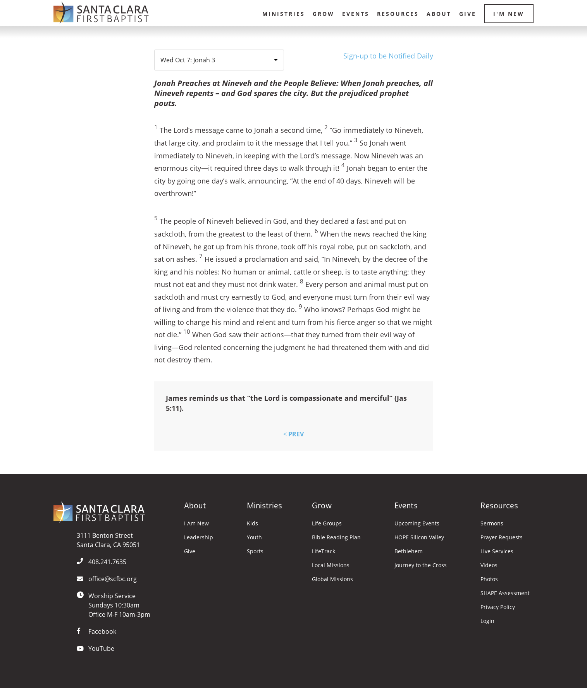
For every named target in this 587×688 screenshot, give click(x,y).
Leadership (198, 537)
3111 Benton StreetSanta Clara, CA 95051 (108, 540)
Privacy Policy (497, 607)
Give (467, 13)
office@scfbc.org (112, 579)
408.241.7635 (107, 562)
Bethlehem (408, 551)
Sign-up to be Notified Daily (388, 55)
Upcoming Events (416, 523)
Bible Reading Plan (336, 537)
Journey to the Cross (420, 565)
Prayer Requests (501, 537)
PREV (293, 434)
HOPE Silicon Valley (419, 537)
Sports (255, 551)
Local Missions (330, 565)
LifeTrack (323, 551)
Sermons (491, 523)
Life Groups (327, 523)
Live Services (496, 551)
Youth (254, 537)
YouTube (101, 648)
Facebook (102, 631)
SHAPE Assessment (505, 593)
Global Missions (332, 579)
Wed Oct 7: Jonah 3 (187, 60)
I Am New (196, 523)
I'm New (508, 13)
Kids (252, 523)
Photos (489, 579)
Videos (488, 565)
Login (487, 621)
